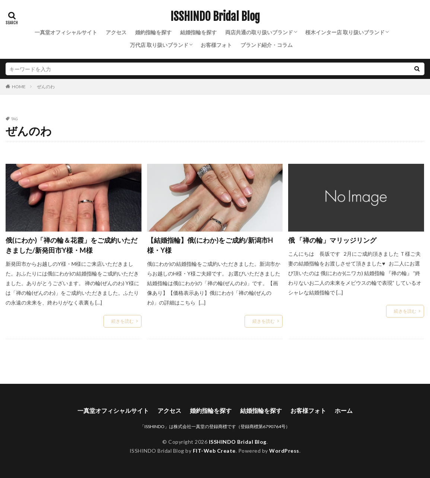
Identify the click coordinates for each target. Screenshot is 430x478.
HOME (19, 86)
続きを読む (122, 321)
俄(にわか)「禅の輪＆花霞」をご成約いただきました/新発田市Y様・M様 (71, 245)
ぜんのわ (46, 86)
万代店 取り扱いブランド (159, 45)
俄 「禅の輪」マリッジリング (332, 240)
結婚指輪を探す (198, 32)
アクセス (116, 32)
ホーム (344, 410)
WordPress (284, 450)
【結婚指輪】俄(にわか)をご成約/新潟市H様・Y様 (210, 245)
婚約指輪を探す (153, 32)
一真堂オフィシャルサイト (66, 32)
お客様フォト (216, 45)
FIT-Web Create (214, 450)
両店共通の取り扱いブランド (259, 32)
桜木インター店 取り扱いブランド (345, 32)
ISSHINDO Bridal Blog (215, 16)
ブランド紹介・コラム (267, 45)
